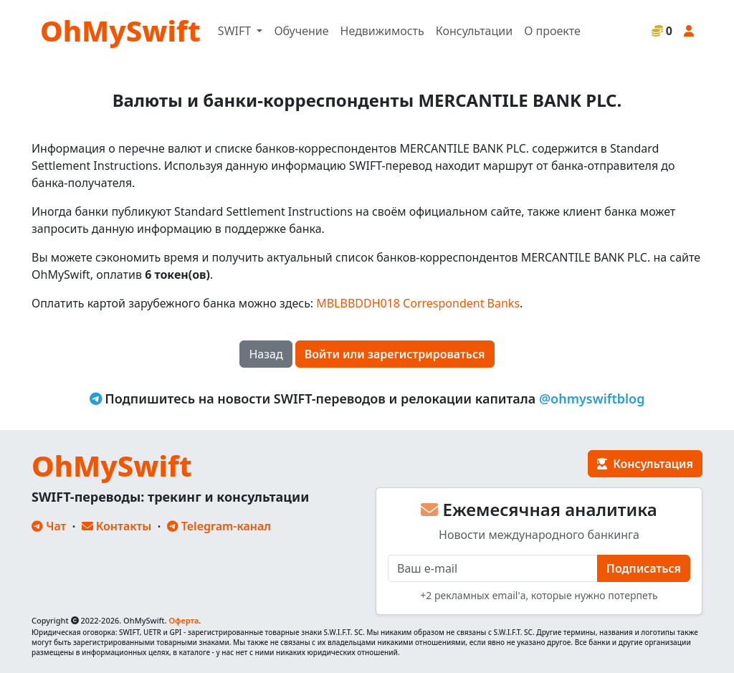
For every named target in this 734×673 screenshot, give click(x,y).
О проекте (552, 31)
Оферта (183, 620)
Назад (265, 354)
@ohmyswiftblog (592, 398)
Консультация (645, 464)
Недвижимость (382, 31)
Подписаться (643, 568)
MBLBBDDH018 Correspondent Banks (418, 303)
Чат (49, 526)
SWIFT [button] (236, 31)
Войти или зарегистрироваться (395, 354)
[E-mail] (493, 568)
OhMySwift (120, 30)
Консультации (474, 31)
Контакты (117, 526)
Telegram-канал (219, 526)
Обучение (301, 31)
